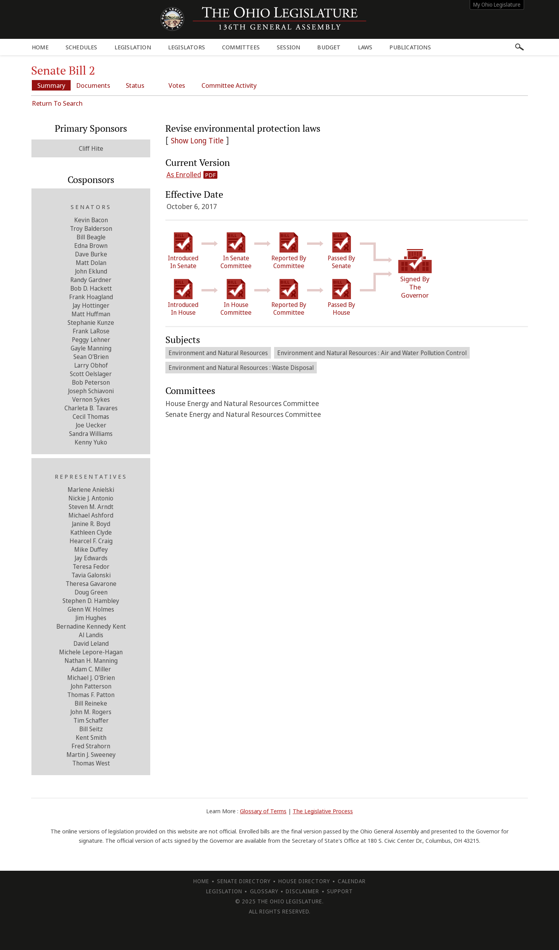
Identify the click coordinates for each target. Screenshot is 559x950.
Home (40, 47)
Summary (51, 85)
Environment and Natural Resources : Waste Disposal (241, 367)
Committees (241, 47)
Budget (328, 47)
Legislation (133, 47)
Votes (176, 85)
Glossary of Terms (263, 811)
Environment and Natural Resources (218, 353)
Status (135, 85)
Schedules (81, 47)
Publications (410, 47)
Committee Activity (229, 85)
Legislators (186, 47)
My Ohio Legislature (497, 4)
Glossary (264, 891)
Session (288, 47)
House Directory (304, 881)
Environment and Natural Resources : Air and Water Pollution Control (372, 353)
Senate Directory (244, 881)
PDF (210, 175)
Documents (93, 85)
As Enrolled (184, 174)
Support (340, 891)
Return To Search (57, 103)
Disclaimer (302, 891)
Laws (365, 47)
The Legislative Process (323, 811)
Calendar (352, 881)
